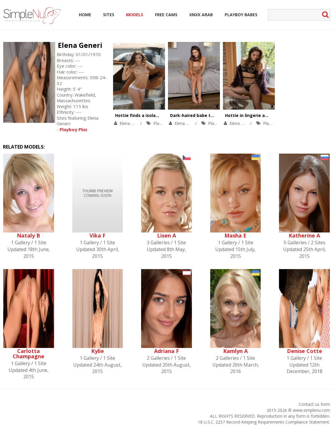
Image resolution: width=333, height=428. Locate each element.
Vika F (97, 235)
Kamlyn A (235, 350)
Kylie (97, 350)
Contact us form (314, 404)
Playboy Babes (241, 14)
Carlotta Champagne (28, 353)
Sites (108, 14)
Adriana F (166, 350)
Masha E (235, 235)
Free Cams (166, 14)
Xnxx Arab (201, 14)
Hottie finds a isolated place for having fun (161, 115)
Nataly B (28, 235)
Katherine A (304, 235)
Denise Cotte (304, 350)
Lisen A (166, 235)
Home (85, 14)
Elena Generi (80, 45)
